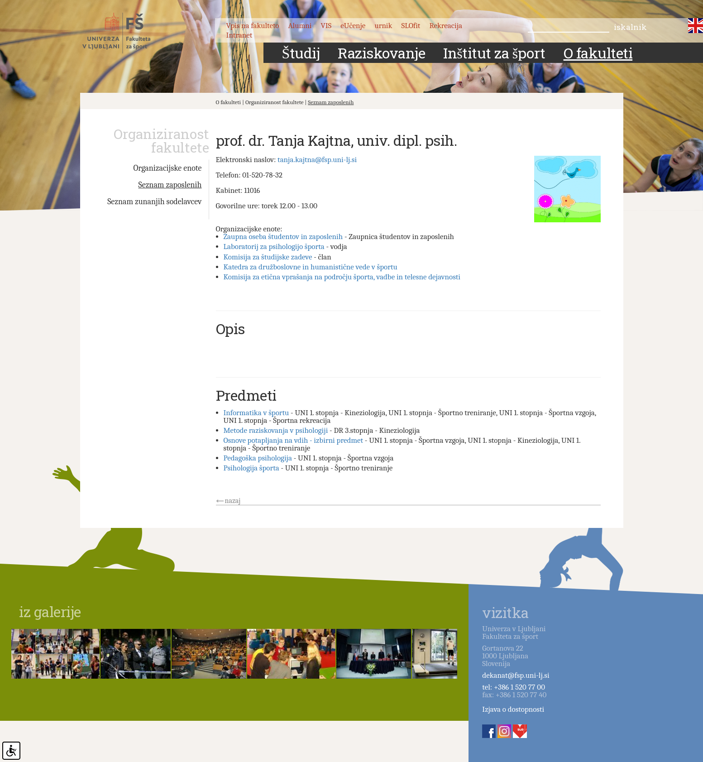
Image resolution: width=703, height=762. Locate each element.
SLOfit (411, 25)
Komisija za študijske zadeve (268, 257)
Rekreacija (445, 25)
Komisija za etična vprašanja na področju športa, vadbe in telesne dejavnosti (342, 277)
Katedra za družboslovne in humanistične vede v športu (310, 267)
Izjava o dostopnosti (513, 709)
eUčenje (352, 25)
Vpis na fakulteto (252, 25)
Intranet (239, 35)
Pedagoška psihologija (258, 458)
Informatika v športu (256, 412)
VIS (326, 25)
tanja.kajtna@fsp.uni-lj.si (317, 159)
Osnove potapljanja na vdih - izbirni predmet (293, 440)
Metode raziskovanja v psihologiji (276, 430)
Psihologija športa (251, 468)
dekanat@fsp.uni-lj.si (515, 675)
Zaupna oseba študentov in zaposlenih (283, 236)
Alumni (299, 25)
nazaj (233, 501)
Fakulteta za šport (126, 33)
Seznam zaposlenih (331, 102)
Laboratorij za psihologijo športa (274, 246)
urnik (383, 25)
